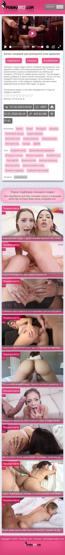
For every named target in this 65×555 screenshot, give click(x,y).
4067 (41, 106)
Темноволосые (49, 139)
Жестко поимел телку (33, 165)
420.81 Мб (38, 113)
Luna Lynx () (20, 177)
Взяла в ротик (28, 160)
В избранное (51, 60)
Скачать (32, 60)
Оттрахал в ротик (14, 155)
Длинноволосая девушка (42, 150)
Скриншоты (13, 60)
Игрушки (54, 129)
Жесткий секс (12, 144)
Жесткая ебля (12, 165)
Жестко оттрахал (34, 155)
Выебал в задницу (14, 170)
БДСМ (37, 144)
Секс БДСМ (12, 160)
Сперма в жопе (18, 150)
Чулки (29, 129)
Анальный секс (31, 139)
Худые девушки (34, 134)
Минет (19, 129)
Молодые (40, 129)
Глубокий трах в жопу (37, 170)
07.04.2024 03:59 (18, 106)
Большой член (12, 139)
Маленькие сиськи (14, 134)
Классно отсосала (48, 160)
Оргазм (26, 144)
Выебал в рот (53, 155)
